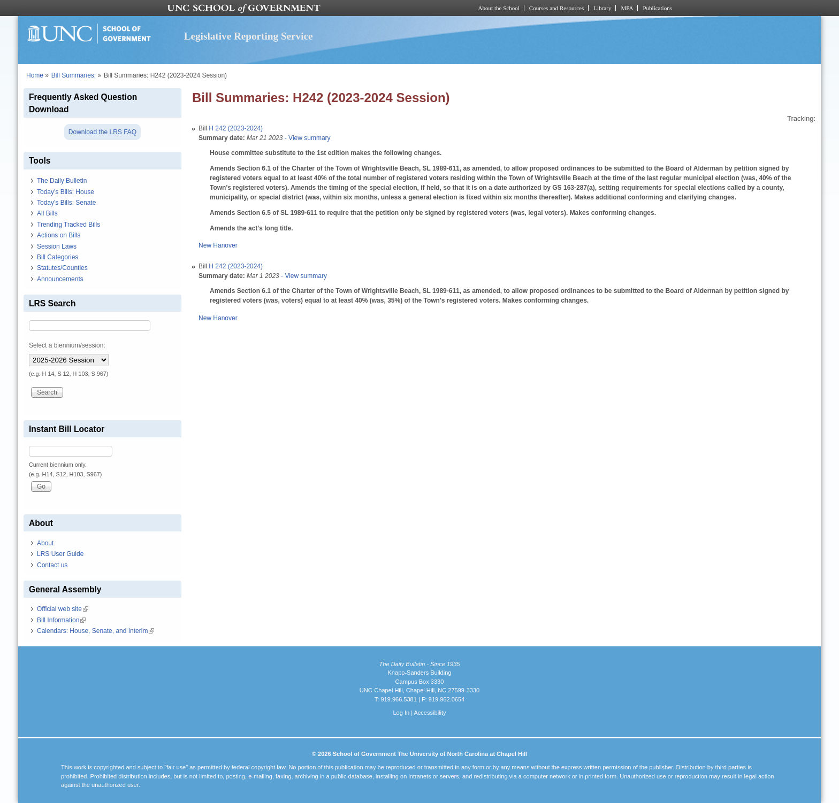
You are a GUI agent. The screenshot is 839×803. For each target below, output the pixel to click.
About (45, 543)
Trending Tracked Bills (68, 224)
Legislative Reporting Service (248, 36)
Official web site (62, 609)
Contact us (52, 565)
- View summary (306, 138)
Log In (401, 712)
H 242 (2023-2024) (236, 128)
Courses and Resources (556, 8)
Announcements (60, 279)
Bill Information (61, 620)
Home (34, 75)
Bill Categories (57, 257)
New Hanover (218, 245)
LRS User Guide (60, 554)
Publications (657, 8)
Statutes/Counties (62, 268)
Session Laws (57, 246)
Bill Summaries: (73, 75)
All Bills (47, 213)
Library (602, 8)
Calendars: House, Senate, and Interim (95, 631)
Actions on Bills (58, 235)
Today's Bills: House (65, 192)
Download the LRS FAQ (102, 132)
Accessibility (430, 712)
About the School (499, 8)
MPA (627, 8)
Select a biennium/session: (67, 345)
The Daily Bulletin (62, 180)
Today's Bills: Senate (66, 202)
